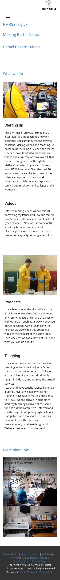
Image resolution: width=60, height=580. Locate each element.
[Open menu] (8, 17)
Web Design (48, 554)
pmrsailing (40, 561)
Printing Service (22, 561)
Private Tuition (10, 554)
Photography (17, 557)
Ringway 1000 (11, 483)
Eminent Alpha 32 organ (39, 471)
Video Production (30, 554)
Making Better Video (21, 34)
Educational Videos (37, 557)
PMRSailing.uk (15, 24)
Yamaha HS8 (37, 495)
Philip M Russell (28, 571)
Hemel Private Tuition (21, 47)
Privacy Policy (46, 571)
